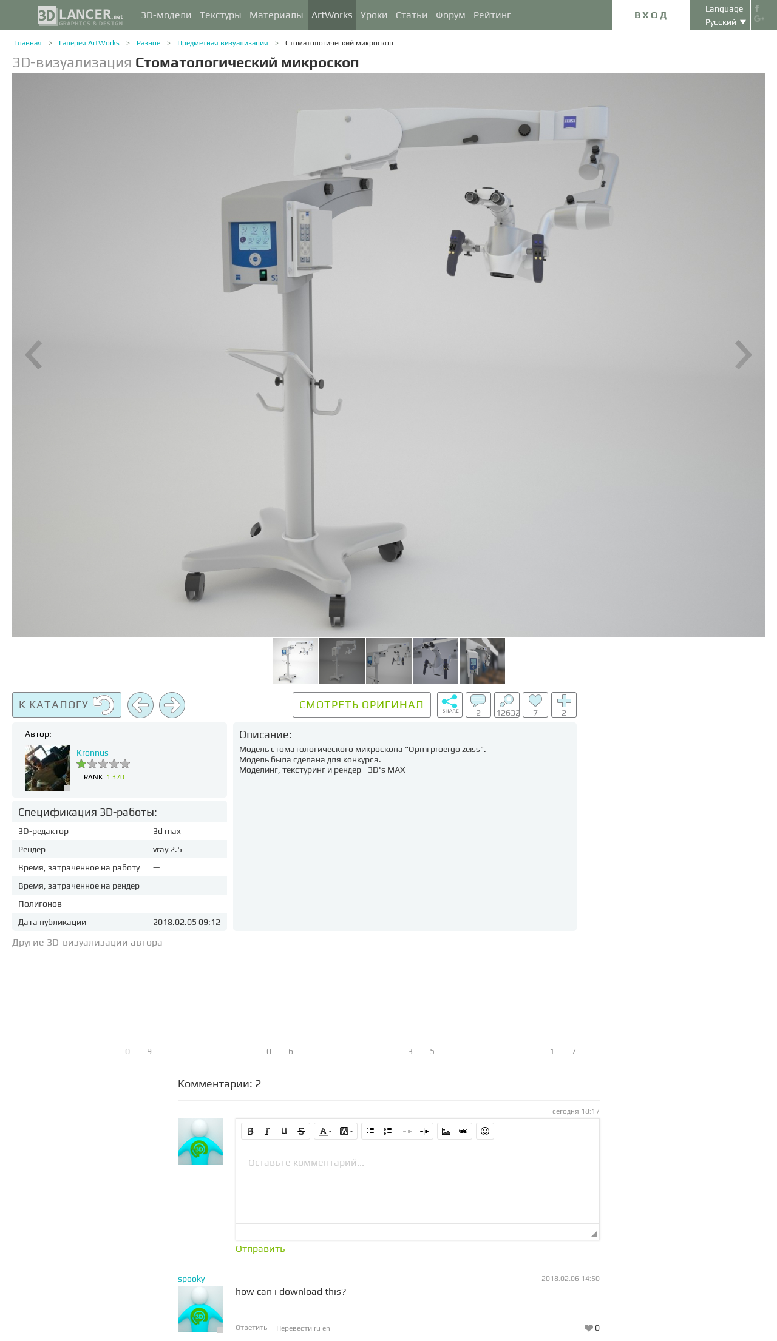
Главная (28, 43)
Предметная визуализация (222, 43)
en (326, 1328)
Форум (451, 15)
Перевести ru (299, 1328)
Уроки (374, 15)
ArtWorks (332, 15)
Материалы (276, 15)
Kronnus (92, 753)
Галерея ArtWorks (89, 43)
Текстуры (221, 15)
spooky (191, 1278)
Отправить (260, 1248)
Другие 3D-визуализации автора (87, 942)
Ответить (251, 1327)
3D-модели (166, 15)
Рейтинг (492, 15)
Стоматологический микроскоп (339, 43)
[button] (250, 1131)
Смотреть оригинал (361, 704)
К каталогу (67, 705)
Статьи (412, 15)
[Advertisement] (674, 874)
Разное (148, 43)
